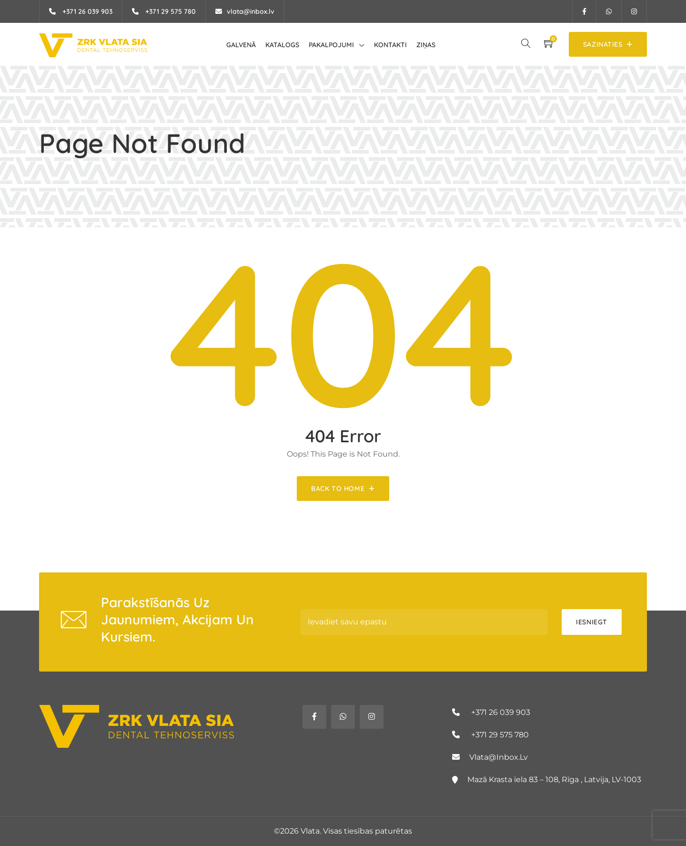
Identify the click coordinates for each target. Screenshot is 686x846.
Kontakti (390, 45)
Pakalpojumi (331, 45)
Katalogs (282, 45)
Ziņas (425, 45)
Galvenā (241, 45)
